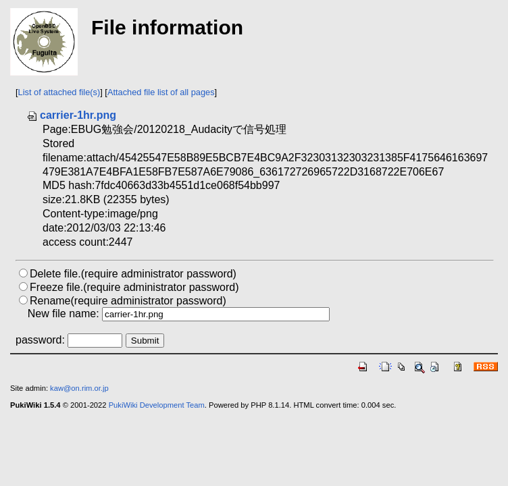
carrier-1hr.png (71, 115)
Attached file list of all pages (161, 92)
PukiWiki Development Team (157, 405)
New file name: (63, 313)
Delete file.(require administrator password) (133, 273)
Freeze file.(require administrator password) (134, 287)
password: (40, 340)
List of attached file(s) (59, 92)
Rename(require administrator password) (128, 300)
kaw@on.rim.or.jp (79, 388)
